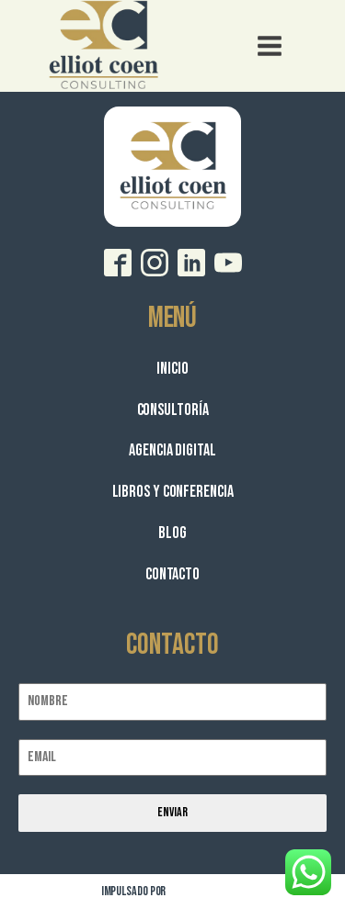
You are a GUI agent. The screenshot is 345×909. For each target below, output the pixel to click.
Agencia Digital (172, 450)
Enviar (172, 812)
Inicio (172, 368)
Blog (172, 533)
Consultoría (173, 410)
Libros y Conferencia (173, 491)
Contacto (172, 574)
